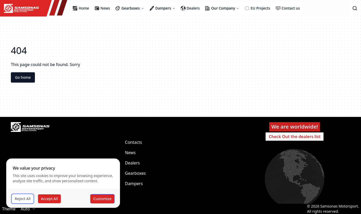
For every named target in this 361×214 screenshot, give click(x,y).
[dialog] (63, 183)
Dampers (134, 183)
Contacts (133, 142)
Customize (102, 198)
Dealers (132, 163)
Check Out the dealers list (294, 136)
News (130, 152)
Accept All (49, 198)
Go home (23, 77)
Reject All (23, 198)
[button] (355, 8)
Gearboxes (135, 173)
